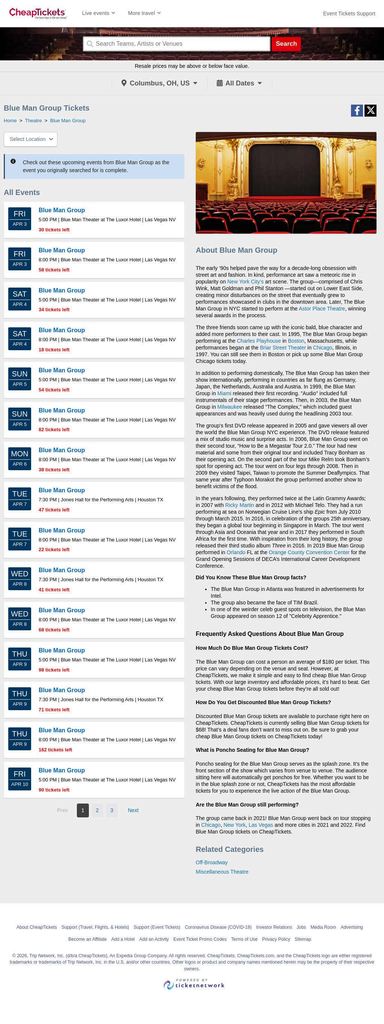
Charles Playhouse (259, 341)
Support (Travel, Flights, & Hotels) (95, 927)
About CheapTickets (36, 927)
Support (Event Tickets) (157, 927)
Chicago (322, 348)
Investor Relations (274, 927)
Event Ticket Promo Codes (199, 939)
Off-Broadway (212, 862)
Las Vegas (261, 825)
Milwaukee (230, 407)
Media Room (323, 927)
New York (235, 825)
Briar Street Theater (283, 348)
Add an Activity (154, 939)
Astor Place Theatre (322, 309)
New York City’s (245, 282)
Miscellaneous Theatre (222, 872)
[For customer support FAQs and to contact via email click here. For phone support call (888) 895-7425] (349, 13)
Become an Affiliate (87, 939)
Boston (296, 341)
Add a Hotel (123, 939)
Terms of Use (244, 939)
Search (286, 43)
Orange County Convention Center (309, 552)
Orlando (235, 552)
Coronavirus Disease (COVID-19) (218, 927)
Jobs (301, 927)
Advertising (351, 927)
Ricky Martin (239, 505)
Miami (224, 393)
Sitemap (303, 939)
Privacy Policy (276, 939)
